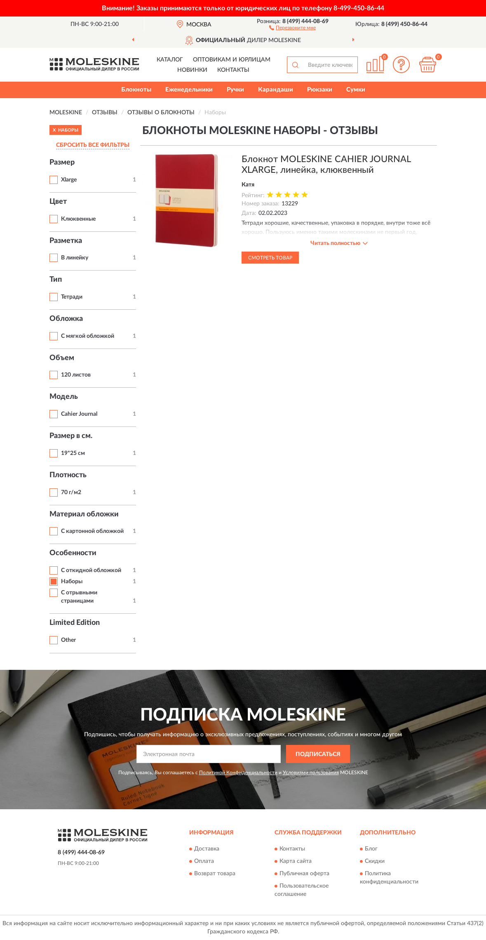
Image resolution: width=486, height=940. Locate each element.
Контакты (233, 70)
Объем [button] (61, 358)
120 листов (76, 375)
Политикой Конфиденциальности (238, 772)
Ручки (235, 90)
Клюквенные (78, 219)
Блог (371, 849)
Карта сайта (295, 861)
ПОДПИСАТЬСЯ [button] (318, 754)
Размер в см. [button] (70, 436)
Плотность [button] (68, 475)
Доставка (206, 849)
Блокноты (136, 90)
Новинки (192, 70)
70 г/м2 (71, 492)
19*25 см (73, 453)
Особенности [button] (72, 553)
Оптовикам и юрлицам (231, 60)
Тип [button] (55, 279)
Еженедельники (189, 90)
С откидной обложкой (91, 570)
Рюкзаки (319, 90)
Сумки (355, 90)
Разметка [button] (65, 241)
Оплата (204, 861)
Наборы (71, 581)
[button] (292, 27)
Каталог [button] (170, 60)
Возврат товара (214, 873)
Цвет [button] (58, 201)
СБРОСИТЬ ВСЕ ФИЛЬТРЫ (92, 145)
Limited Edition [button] (74, 623)
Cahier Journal (79, 414)
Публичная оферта (304, 873)
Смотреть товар (270, 257)
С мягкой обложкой (87, 336)
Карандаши (275, 90)
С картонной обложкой (92, 531)
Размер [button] (62, 162)
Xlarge (69, 180)
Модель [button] (63, 397)
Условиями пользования (311, 772)
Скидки (375, 861)
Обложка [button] (66, 319)
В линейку (74, 258)
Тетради (71, 297)
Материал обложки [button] (84, 514)
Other (68, 640)
